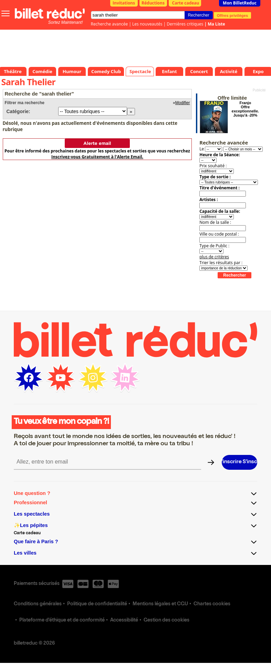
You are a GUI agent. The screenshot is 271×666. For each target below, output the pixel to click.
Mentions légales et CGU (160, 604)
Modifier (182, 102)
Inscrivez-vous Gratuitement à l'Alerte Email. (97, 157)
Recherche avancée (109, 24)
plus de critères (214, 257)
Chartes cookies (212, 604)
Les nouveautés (147, 24)
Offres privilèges (232, 15)
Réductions (153, 3)
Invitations (124, 3)
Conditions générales (38, 604)
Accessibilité (124, 620)
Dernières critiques (185, 24)
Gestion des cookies (166, 620)
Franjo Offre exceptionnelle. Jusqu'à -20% (245, 109)
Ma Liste (216, 24)
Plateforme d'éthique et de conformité (62, 620)
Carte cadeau (185, 3)
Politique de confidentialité (97, 604)
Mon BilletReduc (240, 3)
